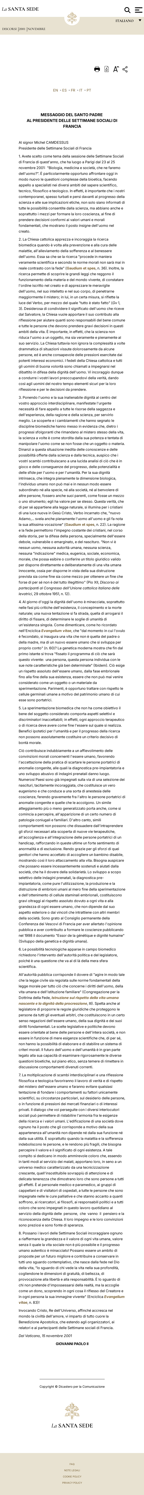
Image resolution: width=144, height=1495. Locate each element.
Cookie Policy (72, 1476)
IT (80, 90)
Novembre (36, 29)
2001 (22, 29)
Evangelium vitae (56, 630)
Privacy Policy (72, 1482)
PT (89, 90)
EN (55, 90)
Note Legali (72, 1470)
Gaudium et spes (81, 268)
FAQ (72, 1464)
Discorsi (10, 29)
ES (64, 90)
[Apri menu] (138, 10)
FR (73, 90)
